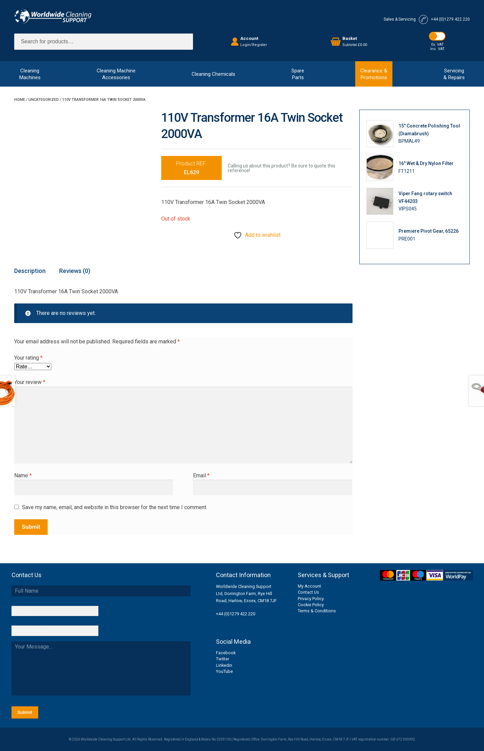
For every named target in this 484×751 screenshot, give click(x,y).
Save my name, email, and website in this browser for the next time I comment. (114, 507)
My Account (309, 586)
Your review (29, 382)
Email (201, 475)
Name (23, 475)
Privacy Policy (311, 598)
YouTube (224, 671)
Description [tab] (30, 270)
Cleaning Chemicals (213, 74)
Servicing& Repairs (454, 74)
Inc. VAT (437, 49)
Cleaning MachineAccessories (116, 74)
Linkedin (224, 665)
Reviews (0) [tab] (74, 270)
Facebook (226, 652)
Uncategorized (43, 99)
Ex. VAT (437, 44)
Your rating (28, 358)
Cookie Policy (311, 604)
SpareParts (297, 74)
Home (19, 99)
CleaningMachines (30, 74)
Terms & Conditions (317, 610)
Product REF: (191, 168)
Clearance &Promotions (373, 74)
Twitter (222, 658)
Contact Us (308, 592)
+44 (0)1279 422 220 (235, 613)
